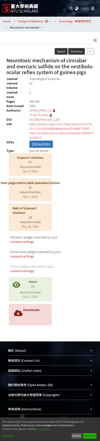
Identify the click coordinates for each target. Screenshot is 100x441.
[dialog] (50, 429)
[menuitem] (76, 8)
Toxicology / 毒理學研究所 (74, 21)
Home (7, 21)
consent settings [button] (22, 241)
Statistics (76, 51)
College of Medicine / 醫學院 (34, 21)
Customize (8, 435)
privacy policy (43, 429)
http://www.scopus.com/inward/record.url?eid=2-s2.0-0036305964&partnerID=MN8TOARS (60, 126)
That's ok (89, 435)
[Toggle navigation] (92, 8)
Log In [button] (85, 8)
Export (61, 51)
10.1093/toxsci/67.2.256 (44, 119)
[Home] (20, 7)
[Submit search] (71, 8)
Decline (76, 435)
